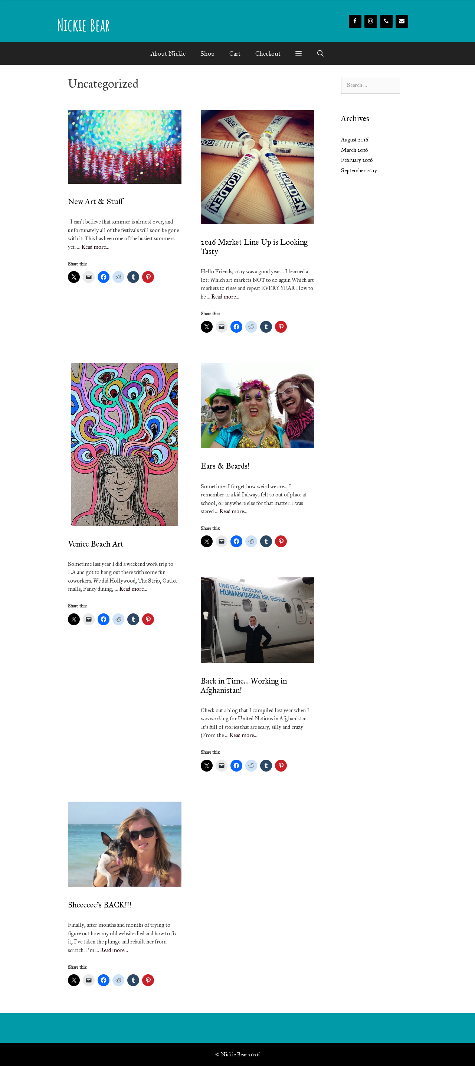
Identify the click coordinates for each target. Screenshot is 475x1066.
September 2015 (359, 170)
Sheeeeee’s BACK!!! (99, 905)
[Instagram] (370, 21)
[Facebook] (355, 21)
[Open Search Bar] (320, 54)
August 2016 (354, 139)
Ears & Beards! (225, 466)
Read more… (95, 247)
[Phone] (386, 21)
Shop (207, 54)
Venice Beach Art (96, 544)
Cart (234, 54)
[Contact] (402, 21)
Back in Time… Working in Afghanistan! (244, 685)
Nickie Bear (83, 24)
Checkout (268, 54)
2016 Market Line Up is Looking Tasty (254, 246)
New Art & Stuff (95, 201)
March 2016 (354, 150)
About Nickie (168, 54)
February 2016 (357, 160)
